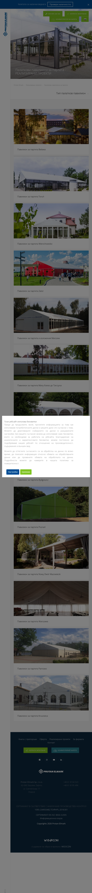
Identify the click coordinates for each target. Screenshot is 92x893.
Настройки (13, 472)
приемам (27, 472)
